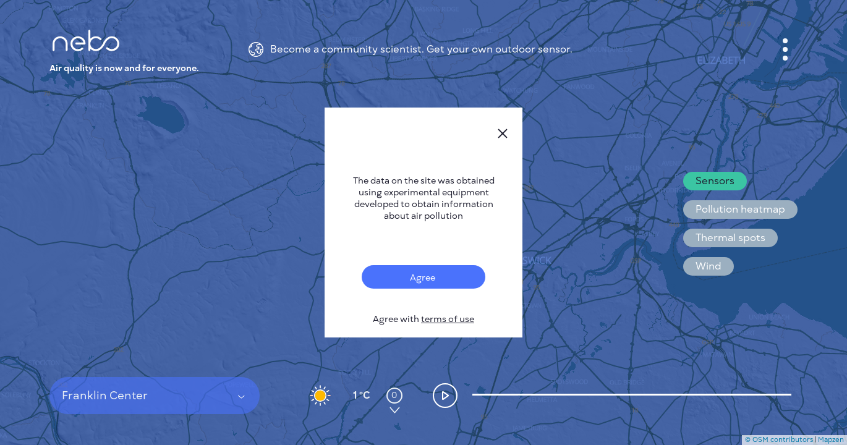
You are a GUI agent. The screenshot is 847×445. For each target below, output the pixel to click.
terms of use (447, 319)
